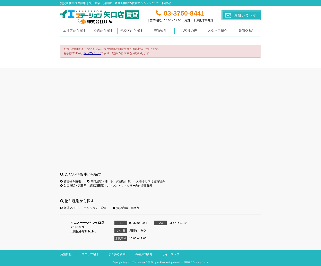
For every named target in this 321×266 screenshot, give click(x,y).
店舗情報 (66, 254)
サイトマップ (170, 254)
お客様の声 (189, 30)
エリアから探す (74, 30)
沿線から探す (103, 30)
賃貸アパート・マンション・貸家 (83, 208)
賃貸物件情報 (70, 181)
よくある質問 (116, 254)
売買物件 (160, 30)
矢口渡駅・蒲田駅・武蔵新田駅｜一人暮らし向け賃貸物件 (126, 181)
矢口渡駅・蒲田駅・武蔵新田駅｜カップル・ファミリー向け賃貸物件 (106, 185)
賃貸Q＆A (246, 30)
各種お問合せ (144, 254)
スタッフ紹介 (217, 30)
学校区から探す (131, 30)
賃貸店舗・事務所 (126, 208)
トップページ (92, 53)
